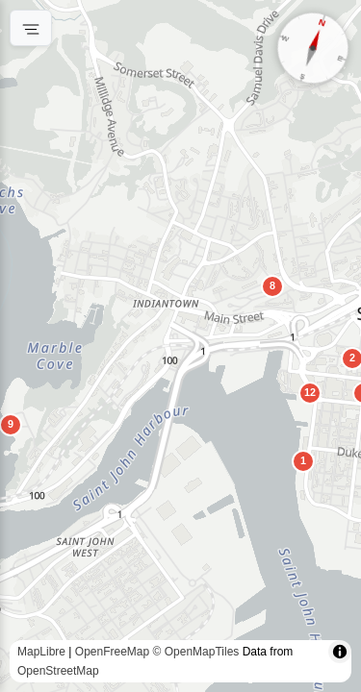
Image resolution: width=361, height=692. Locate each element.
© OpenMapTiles (196, 651)
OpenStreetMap (58, 671)
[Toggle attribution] (339, 651)
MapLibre (41, 651)
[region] (180, 346)
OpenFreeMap (112, 651)
